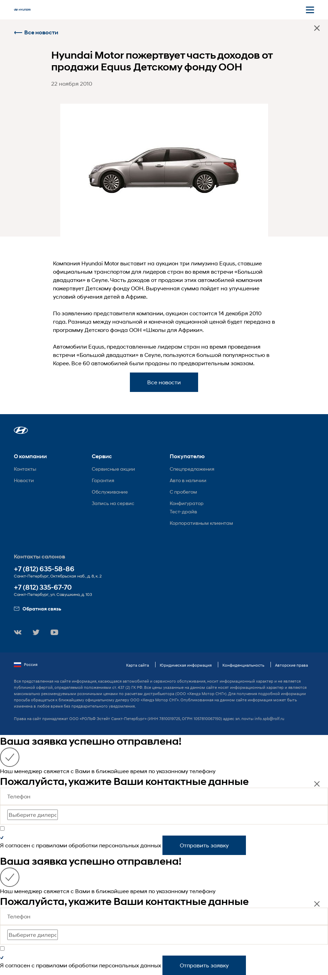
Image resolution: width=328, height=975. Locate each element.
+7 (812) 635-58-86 (44, 569)
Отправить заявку (204, 845)
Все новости (36, 32)
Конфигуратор (187, 503)
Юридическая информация (186, 665)
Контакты (25, 469)
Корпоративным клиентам (201, 523)
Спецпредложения (192, 469)
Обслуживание (110, 492)
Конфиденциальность (243, 665)
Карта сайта (137, 665)
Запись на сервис (113, 503)
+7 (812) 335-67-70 (43, 587)
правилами (51, 845)
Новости (24, 480)
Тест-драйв (183, 511)
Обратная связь (37, 608)
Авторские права (291, 665)
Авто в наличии (188, 480)
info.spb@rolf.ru (269, 718)
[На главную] (22, 10)
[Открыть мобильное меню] (310, 9)
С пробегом (183, 492)
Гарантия (103, 480)
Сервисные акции (113, 469)
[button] (21, 430)
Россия (25, 664)
